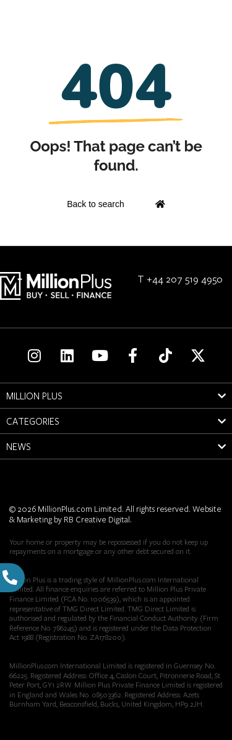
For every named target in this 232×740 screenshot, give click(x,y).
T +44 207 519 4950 (180, 278)
